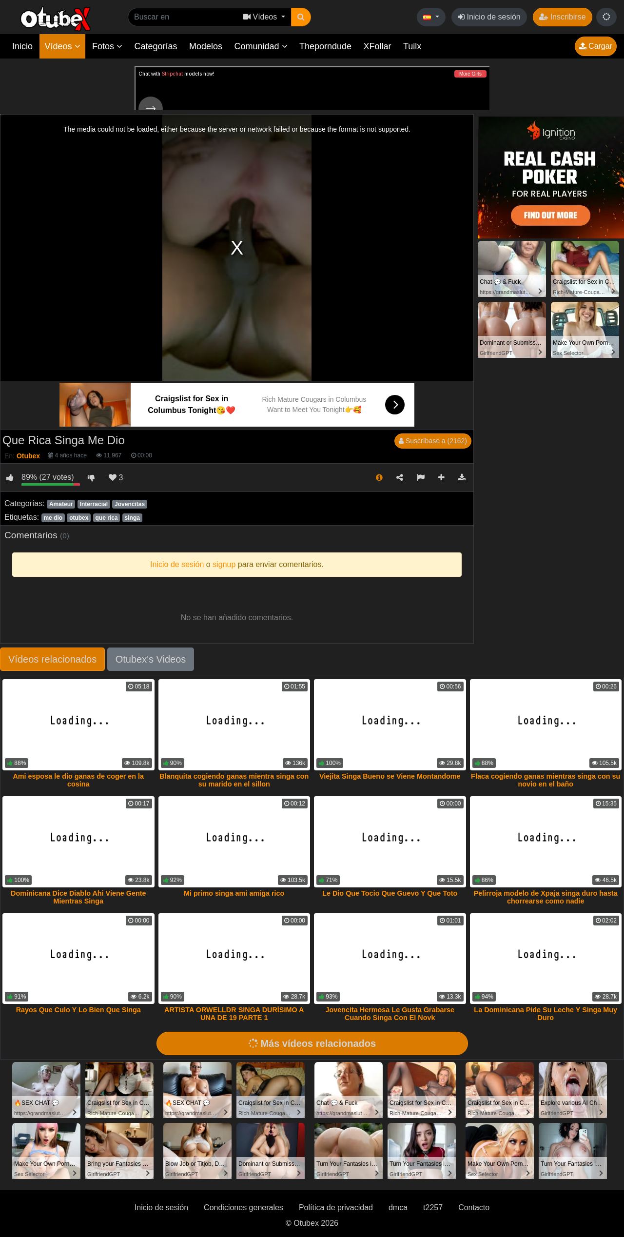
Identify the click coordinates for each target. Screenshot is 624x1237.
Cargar (595, 46)
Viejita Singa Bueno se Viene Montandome (390, 776)
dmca (398, 1207)
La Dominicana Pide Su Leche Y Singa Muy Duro (545, 1013)
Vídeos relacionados (52, 659)
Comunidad (260, 46)
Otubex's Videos (151, 659)
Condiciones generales (243, 1207)
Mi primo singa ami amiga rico (234, 893)
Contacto (473, 1207)
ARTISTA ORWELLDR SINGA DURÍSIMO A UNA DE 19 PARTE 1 (234, 1013)
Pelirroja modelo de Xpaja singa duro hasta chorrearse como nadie (546, 897)
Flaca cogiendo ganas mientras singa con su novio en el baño (545, 780)
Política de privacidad (336, 1207)
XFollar (377, 46)
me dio (52, 517)
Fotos (107, 46)
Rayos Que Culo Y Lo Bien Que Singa (78, 1010)
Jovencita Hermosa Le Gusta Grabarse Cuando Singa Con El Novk (389, 1013)
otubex (78, 517)
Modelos (205, 46)
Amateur (61, 504)
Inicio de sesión (489, 17)
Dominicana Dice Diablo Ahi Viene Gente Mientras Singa (78, 897)
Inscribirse (562, 17)
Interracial (94, 504)
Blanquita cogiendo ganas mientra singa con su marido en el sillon (234, 780)
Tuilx (412, 46)
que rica (107, 517)
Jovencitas (130, 504)
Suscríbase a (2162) (433, 441)
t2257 (433, 1207)
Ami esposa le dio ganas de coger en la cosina (78, 780)
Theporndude (325, 46)
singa (132, 517)
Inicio (22, 46)
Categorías (155, 46)
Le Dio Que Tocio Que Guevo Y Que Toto (389, 893)
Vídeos (62, 46)
